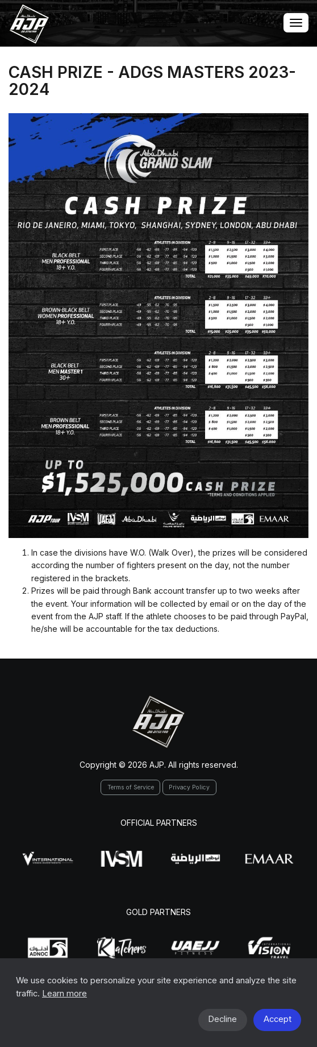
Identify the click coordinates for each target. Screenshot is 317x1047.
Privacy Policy (189, 787)
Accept (277, 1019)
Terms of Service (130, 787)
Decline (222, 1019)
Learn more (64, 993)
